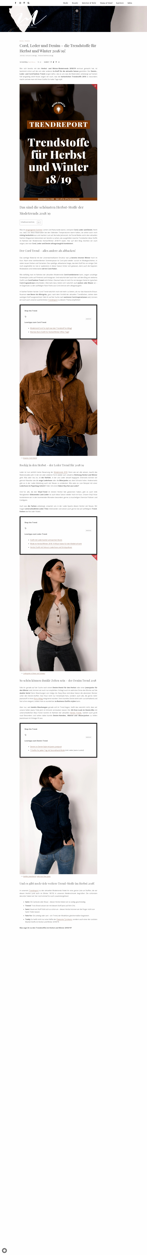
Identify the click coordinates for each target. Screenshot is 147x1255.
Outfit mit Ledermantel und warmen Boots (46, 540)
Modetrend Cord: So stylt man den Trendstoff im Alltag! (51, 328)
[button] (4, 1250)
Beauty (75, 3)
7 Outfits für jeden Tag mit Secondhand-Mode (47, 750)
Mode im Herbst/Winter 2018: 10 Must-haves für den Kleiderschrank (56, 544)
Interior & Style (89, 3)
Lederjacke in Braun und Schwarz (34, 673)
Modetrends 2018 (60, 472)
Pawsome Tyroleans (64, 919)
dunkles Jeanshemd (29, 876)
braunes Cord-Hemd (30, 458)
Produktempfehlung (45, 55)
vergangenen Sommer (34, 230)
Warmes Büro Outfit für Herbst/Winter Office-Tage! (49, 332)
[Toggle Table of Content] (37, 222)
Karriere (120, 3)
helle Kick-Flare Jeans (44, 876)
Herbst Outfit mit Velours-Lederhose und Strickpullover (51, 547)
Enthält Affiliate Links (28, 55)
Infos (130, 3)
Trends (27, 41)
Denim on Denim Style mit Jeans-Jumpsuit (46, 747)
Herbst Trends (75, 713)
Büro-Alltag (38, 698)
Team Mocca (31, 62)
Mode (22, 41)
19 (39, 62)
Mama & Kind (106, 3)
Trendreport (53, 300)
